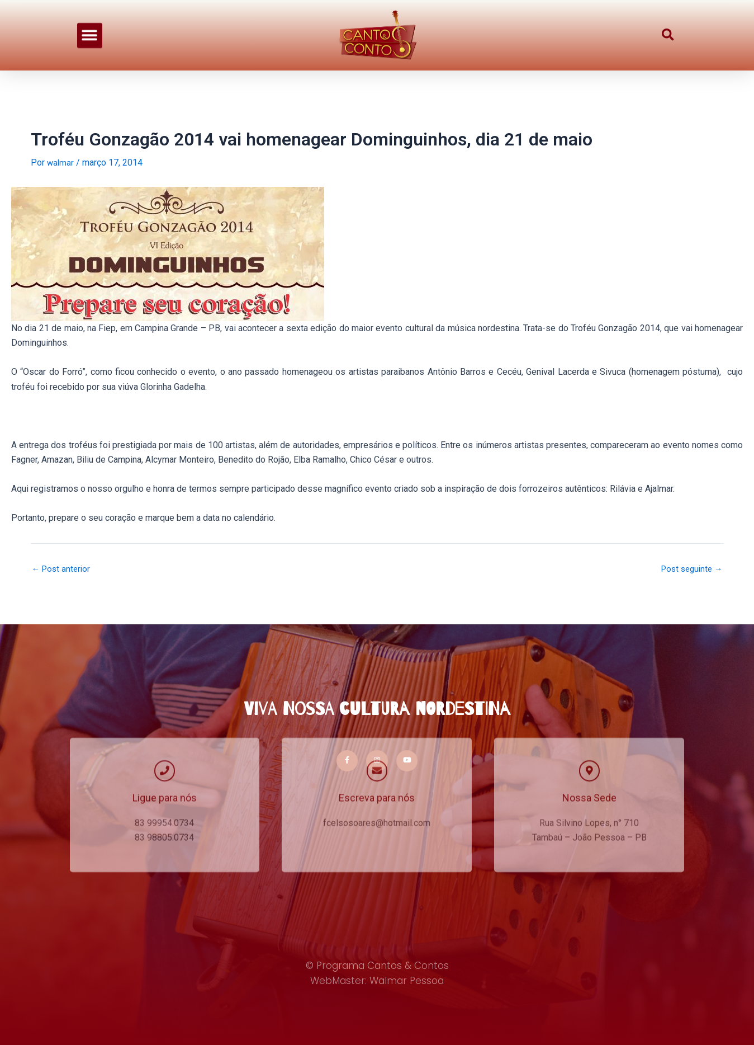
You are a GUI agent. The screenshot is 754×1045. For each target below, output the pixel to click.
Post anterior (63, 568)
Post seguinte (689, 568)
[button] (89, 28)
